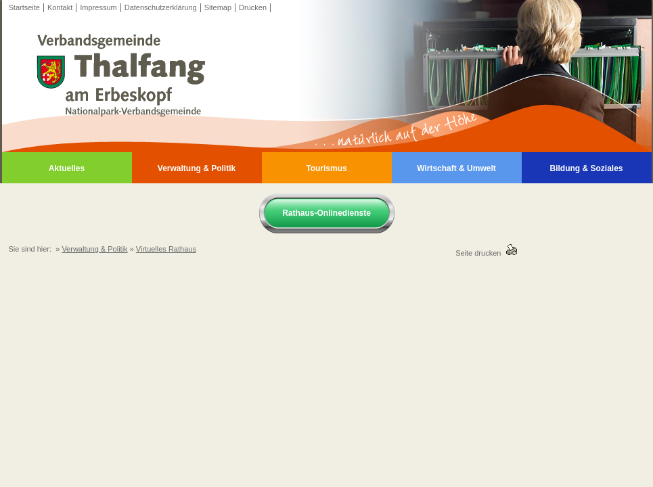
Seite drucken (480, 253)
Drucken (253, 7)
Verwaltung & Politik (196, 168)
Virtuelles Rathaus (166, 249)
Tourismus (326, 168)
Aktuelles (67, 168)
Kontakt (59, 7)
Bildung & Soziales (586, 168)
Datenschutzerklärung (161, 7)
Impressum (98, 7)
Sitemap (217, 7)
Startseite (24, 7)
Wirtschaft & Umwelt (456, 168)
